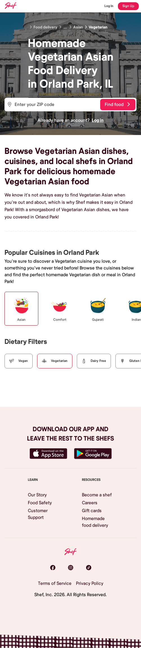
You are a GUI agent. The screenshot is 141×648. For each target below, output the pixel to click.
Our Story (37, 495)
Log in (98, 120)
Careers (89, 503)
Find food (117, 104)
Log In (108, 6)
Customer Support (38, 514)
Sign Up (128, 6)
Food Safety (40, 503)
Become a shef (97, 495)
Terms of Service (54, 583)
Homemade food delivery (95, 522)
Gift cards (92, 511)
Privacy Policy (89, 583)
